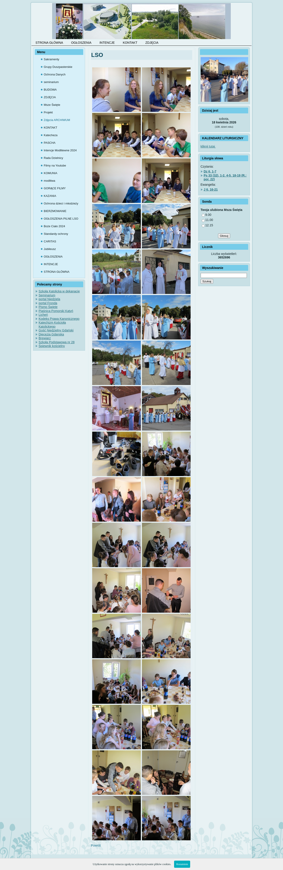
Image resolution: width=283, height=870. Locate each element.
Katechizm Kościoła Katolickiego (52, 324)
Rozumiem (182, 864)
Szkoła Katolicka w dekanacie (59, 291)
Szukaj (206, 281)
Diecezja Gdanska (51, 334)
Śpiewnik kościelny (52, 346)
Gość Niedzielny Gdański (56, 330)
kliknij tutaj (208, 146)
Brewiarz (45, 338)
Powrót (96, 845)
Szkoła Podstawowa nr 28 (57, 342)
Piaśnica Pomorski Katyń (56, 311)
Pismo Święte (48, 307)
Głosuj (224, 235)
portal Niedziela (49, 299)
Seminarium (47, 295)
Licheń (43, 314)
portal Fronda (48, 303)
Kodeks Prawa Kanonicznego (59, 319)
